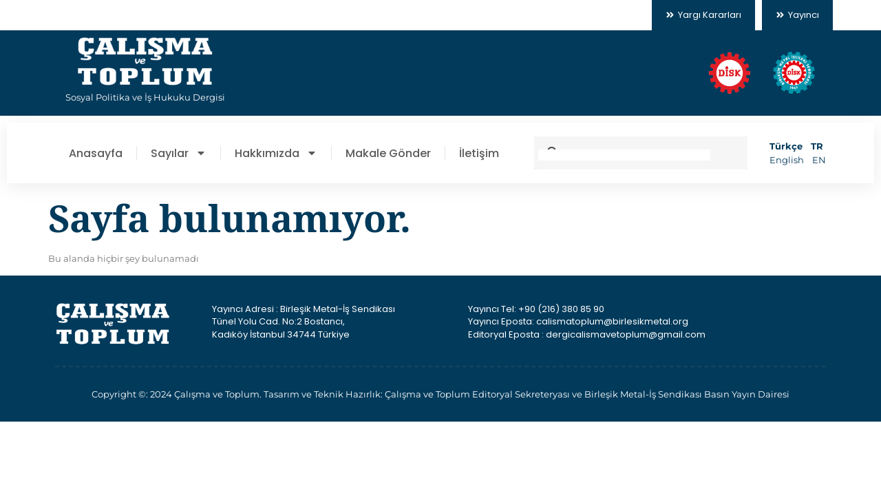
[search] (624, 155)
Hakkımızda (276, 153)
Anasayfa (96, 153)
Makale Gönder (388, 153)
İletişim (479, 153)
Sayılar (178, 153)
